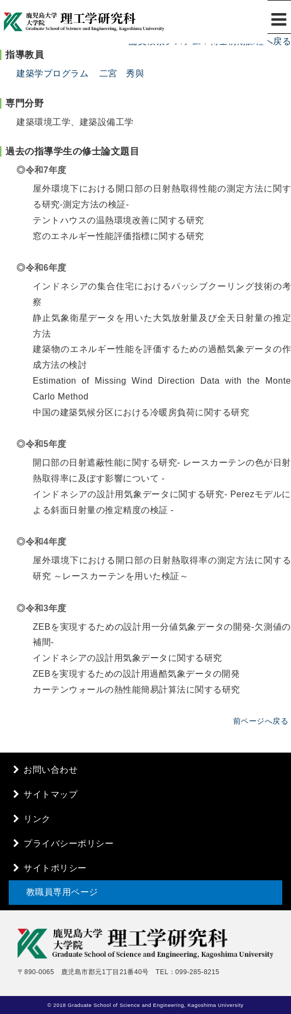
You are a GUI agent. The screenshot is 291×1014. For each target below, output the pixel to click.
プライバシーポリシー (68, 843)
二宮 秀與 (122, 73)
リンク (37, 819)
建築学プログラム (52, 73)
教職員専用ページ (62, 892)
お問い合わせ (50, 769)
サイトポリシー (55, 868)
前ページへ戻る (261, 721)
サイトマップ (50, 794)
